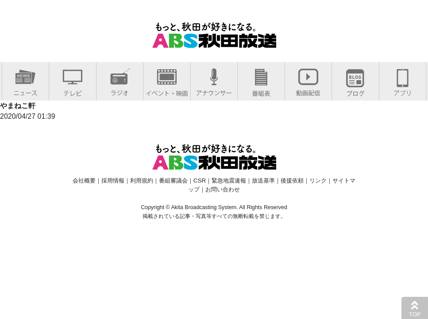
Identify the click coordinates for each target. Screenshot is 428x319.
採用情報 (112, 180)
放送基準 (263, 180)
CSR (199, 180)
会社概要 (84, 180)
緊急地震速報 (229, 180)
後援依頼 (292, 180)
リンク (318, 180)
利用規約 (141, 180)
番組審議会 (173, 180)
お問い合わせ (222, 189)
